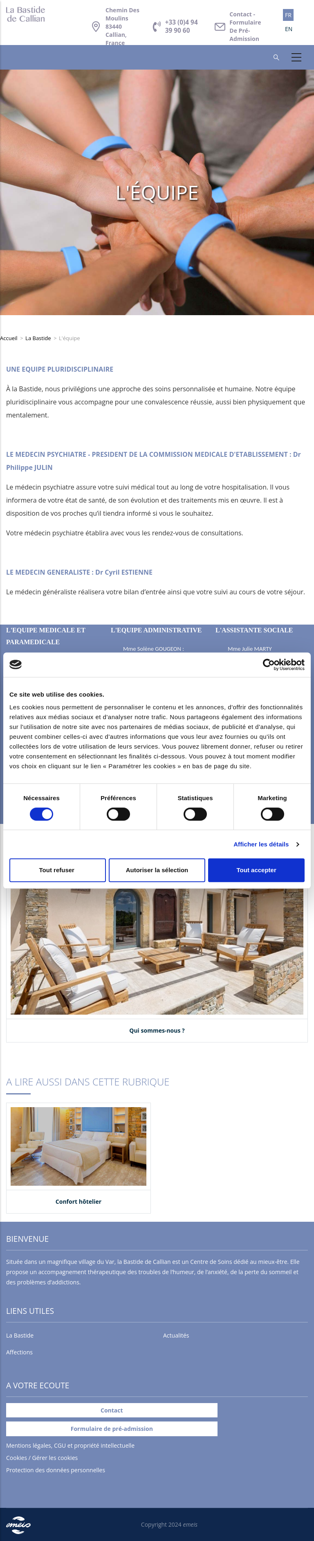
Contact (245, 26)
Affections (19, 1352)
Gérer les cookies (55, 1458)
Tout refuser (57, 869)
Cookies (16, 1458)
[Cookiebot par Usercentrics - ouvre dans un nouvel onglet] (269, 665)
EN (288, 29)
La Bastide (38, 338)
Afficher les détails (261, 844)
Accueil (9, 338)
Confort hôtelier (78, 1201)
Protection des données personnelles (55, 1470)
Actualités (176, 1335)
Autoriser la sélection (157, 869)
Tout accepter (256, 869)
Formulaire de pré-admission (112, 1429)
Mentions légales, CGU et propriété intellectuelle (70, 1445)
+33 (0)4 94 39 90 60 (181, 26)
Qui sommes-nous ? (156, 1030)
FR (288, 15)
